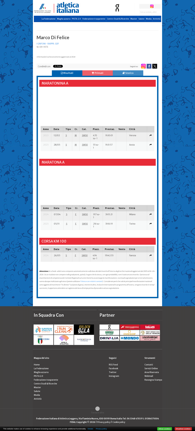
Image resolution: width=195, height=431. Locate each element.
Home (37, 364)
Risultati (67, 73)
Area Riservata (151, 372)
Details (90, 429)
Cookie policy (118, 422)
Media (149, 19)
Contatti (148, 364)
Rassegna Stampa (153, 380)
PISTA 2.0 (76, 19)
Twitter (112, 372)
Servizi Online (151, 368)
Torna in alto (97, 412)
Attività (156, 19)
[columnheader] (46, 129)
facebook (141, 6)
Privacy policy (103, 422)
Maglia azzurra (63, 19)
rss (157, 6)
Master (133, 19)
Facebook (113, 368)
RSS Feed (113, 364)
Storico (128, 73)
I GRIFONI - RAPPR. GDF (48, 43)
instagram (152, 6)
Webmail (148, 376)
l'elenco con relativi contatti (91, 281)
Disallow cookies (183, 429)
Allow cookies (165, 429)
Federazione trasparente (93, 19)
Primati (97, 73)
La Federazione (48, 19)
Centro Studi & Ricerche (118, 19)
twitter (146, 6)
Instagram (114, 376)
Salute (141, 19)
